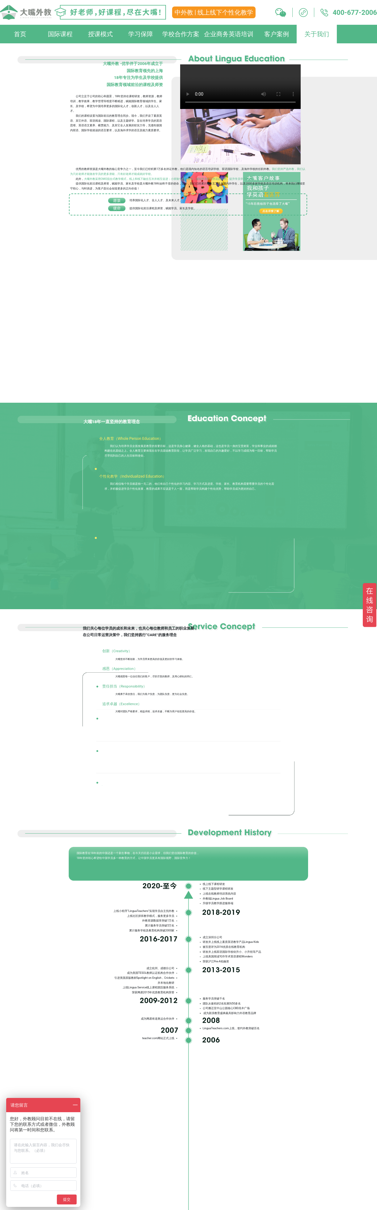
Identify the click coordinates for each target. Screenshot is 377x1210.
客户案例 (276, 34)
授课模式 (100, 34)
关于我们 (316, 34)
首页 (20, 34)
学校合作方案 (180, 34)
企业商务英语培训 (228, 34)
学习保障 (140, 34)
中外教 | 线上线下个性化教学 (214, 12)
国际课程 (60, 34)
